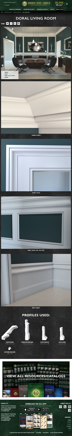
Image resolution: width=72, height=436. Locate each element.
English (69, 420)
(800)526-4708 (7, 409)
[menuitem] (60, 4)
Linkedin (65, 406)
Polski (69, 428)
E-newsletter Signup (10, 2)
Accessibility (38, 432)
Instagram (60, 406)
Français (69, 424)
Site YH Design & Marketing (56, 432)
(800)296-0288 (7, 419)
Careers (7, 5)
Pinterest (69, 406)
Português (69, 426)
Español (69, 422)
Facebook (69, 410)
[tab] (15, 9)
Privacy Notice (46, 432)
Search (67, 4)
